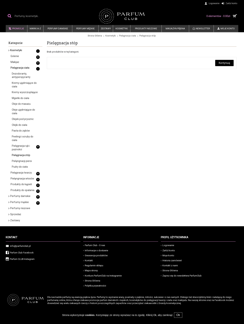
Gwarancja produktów (95, 255)
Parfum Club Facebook (20, 253)
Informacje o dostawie (95, 250)
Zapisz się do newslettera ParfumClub (181, 275)
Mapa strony (90, 270)
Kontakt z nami (169, 265)
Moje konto (167, 255)
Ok (178, 314)
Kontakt (88, 260)
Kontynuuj (224, 62)
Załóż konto (168, 250)
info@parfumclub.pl (18, 246)
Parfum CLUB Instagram (20, 259)
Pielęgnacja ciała (127, 35)
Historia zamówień (171, 260)
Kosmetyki (110, 35)
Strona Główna (95, 35)
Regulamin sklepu (93, 265)
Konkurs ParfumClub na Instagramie (102, 275)
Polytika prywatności (94, 285)
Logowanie (167, 245)
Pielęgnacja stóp (147, 35)
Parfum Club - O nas (94, 245)
